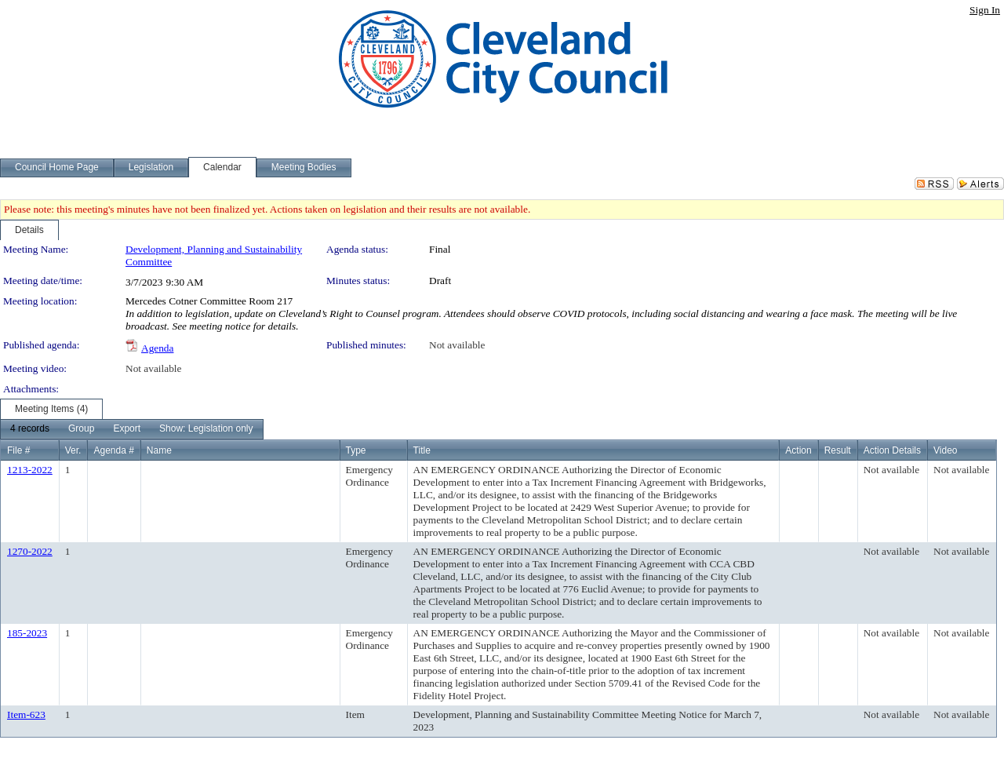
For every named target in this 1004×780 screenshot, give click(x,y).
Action (798, 450)
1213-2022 (30, 470)
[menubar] (132, 429)
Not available (457, 345)
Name (159, 450)
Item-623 (26, 714)
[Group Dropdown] (81, 429)
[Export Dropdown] (127, 429)
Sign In (984, 10)
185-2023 (27, 633)
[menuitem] (30, 429)
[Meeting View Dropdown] (206, 429)
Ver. (73, 450)
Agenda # (113, 450)
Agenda (157, 348)
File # (18, 450)
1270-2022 (30, 551)
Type (356, 450)
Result (837, 450)
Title (422, 450)
